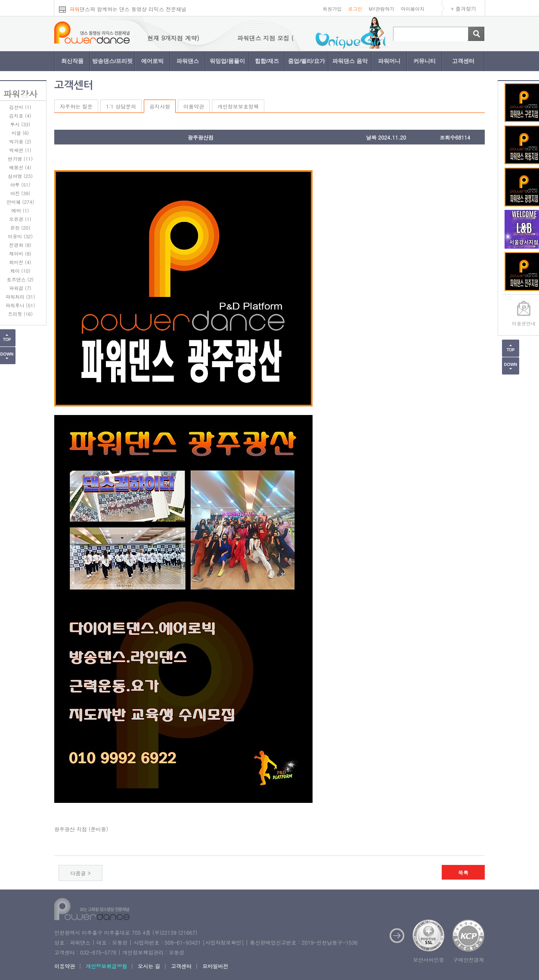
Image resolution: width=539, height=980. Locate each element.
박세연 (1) (20, 150)
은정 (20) (20, 228)
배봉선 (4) (20, 167)
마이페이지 (412, 9)
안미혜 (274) (20, 202)
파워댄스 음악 (350, 61)
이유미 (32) (20, 236)
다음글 (78, 873)
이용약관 (193, 106)
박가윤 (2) (20, 141)
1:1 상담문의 (121, 106)
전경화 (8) (20, 245)
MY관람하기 (381, 9)
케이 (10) (20, 271)
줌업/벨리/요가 (306, 61)
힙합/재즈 (267, 61)
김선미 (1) (20, 107)
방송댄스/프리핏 (112, 61)
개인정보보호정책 (238, 106)
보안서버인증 (428, 959)
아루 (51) (20, 184)
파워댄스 (188, 61)
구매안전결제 (468, 959)
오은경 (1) (20, 219)
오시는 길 (149, 966)
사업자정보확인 (223, 942)
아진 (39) (20, 193)
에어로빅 (152, 61)
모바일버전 (215, 966)
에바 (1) (20, 210)
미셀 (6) (20, 133)
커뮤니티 (424, 61)
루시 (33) (20, 124)
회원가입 (331, 9)
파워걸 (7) (20, 288)
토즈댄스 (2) (20, 279)
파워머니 (389, 61)
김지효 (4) (20, 115)
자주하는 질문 (76, 106)
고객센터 (463, 61)
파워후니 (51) (20, 305)
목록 (463, 872)
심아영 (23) (20, 176)
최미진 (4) (20, 262)
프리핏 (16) (20, 314)
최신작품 (72, 61)
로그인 (355, 9)
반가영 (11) (20, 159)
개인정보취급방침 (106, 966)
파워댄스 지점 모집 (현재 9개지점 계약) (157, 38)
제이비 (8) (20, 253)
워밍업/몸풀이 (227, 61)
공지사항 (159, 106)
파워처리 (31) (20, 296)
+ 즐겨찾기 (463, 8)
